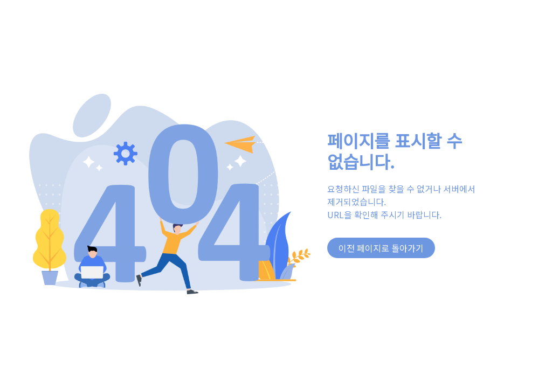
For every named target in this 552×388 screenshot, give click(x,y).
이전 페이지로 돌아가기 (381, 247)
